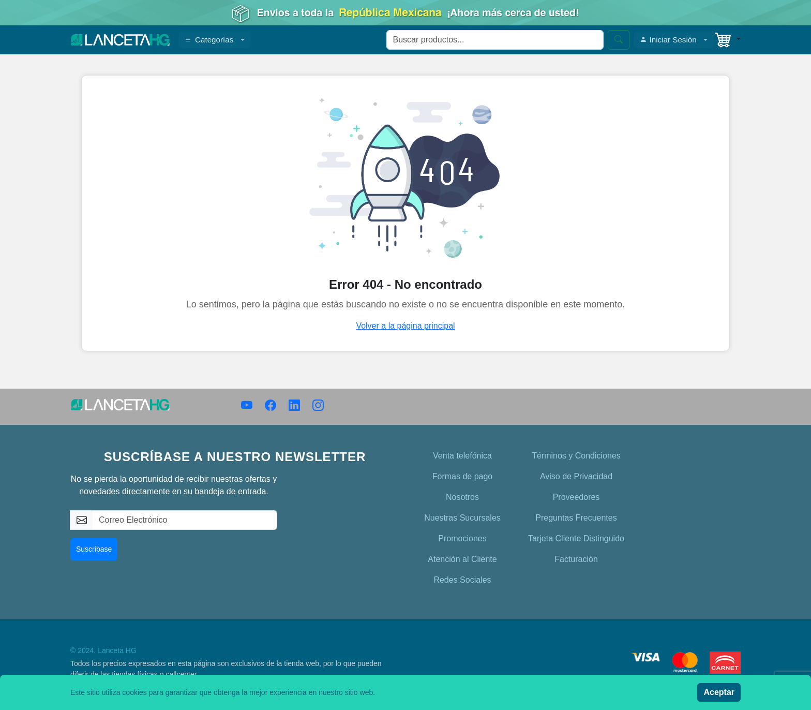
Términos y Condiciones (576, 455)
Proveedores (576, 497)
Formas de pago (462, 476)
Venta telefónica (462, 455)
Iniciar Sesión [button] (668, 39)
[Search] (495, 40)
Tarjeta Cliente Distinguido (576, 538)
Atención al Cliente (462, 559)
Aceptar (718, 692)
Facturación (576, 559)
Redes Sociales (462, 579)
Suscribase (94, 549)
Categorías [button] (209, 39)
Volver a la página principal (405, 325)
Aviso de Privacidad (576, 476)
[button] (727, 40)
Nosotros (462, 497)
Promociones (462, 538)
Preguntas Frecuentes (576, 517)
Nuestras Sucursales (462, 517)
